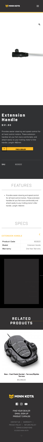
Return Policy (30, 425)
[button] (37, 6)
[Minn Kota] (12, 6)
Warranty (27, 422)
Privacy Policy (15, 425)
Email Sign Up (21, 413)
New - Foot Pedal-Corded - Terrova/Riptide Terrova (21, 375)
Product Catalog (21, 416)
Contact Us (15, 422)
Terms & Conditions (24, 428)
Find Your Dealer (21, 411)
